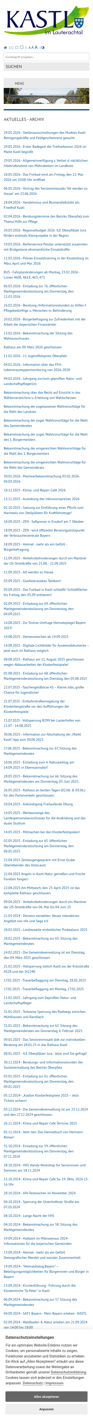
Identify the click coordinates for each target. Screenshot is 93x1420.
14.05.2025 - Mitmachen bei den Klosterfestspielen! (42, 832)
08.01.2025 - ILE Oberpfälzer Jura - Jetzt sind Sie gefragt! (45, 1053)
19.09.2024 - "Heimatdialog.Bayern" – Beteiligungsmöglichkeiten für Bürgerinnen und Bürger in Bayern (46, 1271)
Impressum (54, 1383)
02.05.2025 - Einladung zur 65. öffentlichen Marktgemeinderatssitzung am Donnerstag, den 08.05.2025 (39, 845)
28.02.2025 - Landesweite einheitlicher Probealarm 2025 (46, 929)
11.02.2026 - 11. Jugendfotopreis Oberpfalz (35, 356)
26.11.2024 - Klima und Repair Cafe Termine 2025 (40, 1123)
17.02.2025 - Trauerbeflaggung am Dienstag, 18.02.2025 (45, 980)
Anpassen (46, 1409)
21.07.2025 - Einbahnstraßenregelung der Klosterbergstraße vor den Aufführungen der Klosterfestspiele (36, 706)
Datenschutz (33, 1383)
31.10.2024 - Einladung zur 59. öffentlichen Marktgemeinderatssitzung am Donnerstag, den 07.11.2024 (39, 1151)
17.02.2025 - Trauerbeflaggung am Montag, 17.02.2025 (44, 989)
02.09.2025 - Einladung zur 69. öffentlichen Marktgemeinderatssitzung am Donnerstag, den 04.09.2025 (39, 608)
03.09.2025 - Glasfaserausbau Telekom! (32, 581)
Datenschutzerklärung (68, 1372)
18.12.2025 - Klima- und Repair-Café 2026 (34, 490)
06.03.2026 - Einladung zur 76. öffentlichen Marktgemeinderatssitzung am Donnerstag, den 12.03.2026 (39, 291)
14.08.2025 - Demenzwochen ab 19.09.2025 (36, 636)
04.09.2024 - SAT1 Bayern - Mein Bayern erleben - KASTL (45, 1313)
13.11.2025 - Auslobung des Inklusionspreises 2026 (42, 499)
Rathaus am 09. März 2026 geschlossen (33, 347)
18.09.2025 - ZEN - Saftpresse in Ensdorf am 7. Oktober (44, 521)
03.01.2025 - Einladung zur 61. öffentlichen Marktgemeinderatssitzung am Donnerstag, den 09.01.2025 (39, 1081)
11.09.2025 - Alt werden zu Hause (28, 572)
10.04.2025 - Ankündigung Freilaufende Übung (38, 804)
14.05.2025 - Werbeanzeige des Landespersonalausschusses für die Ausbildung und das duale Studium (45, 818)
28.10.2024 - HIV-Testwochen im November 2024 (40, 1193)
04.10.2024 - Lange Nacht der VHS (29, 1215)
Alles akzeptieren (46, 1397)
